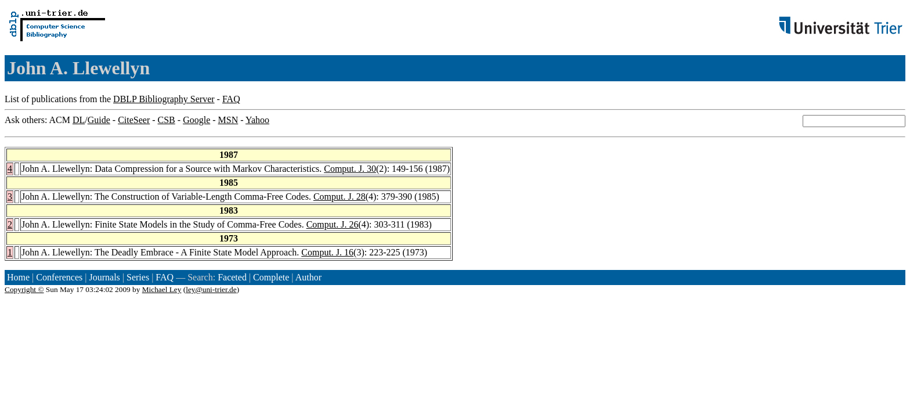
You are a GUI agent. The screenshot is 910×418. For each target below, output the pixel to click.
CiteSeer (134, 120)
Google (196, 120)
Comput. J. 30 (350, 169)
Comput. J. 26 (332, 224)
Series (138, 277)
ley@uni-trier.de (211, 289)
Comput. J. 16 (327, 252)
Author (308, 277)
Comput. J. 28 (339, 196)
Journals (104, 277)
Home (18, 277)
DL (79, 120)
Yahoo (257, 120)
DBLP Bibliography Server (164, 99)
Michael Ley (162, 289)
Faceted (232, 277)
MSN (228, 120)
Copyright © (24, 289)
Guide (99, 120)
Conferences (59, 277)
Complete (271, 277)
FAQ (231, 99)
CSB (166, 120)
